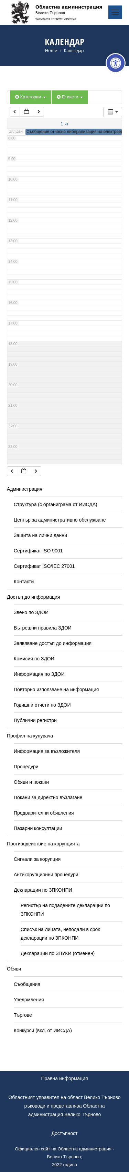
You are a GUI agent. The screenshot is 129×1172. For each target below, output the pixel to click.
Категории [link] (30, 96)
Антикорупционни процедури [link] (46, 874)
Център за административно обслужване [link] (60, 520)
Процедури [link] (26, 766)
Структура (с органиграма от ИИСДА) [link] (55, 504)
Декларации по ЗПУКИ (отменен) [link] (58, 953)
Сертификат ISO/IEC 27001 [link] (44, 566)
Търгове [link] (23, 1015)
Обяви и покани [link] (31, 782)
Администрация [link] (24, 489)
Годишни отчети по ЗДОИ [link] (42, 705)
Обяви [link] (14, 969)
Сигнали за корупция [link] (37, 859)
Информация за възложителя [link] (47, 751)
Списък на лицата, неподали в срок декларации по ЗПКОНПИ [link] (60, 934)
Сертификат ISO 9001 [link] (38, 550)
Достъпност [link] (64, 1133)
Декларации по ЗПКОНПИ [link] (43, 890)
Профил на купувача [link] (30, 735)
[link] (116, 63)
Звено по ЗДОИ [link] (31, 612)
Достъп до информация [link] (33, 597)
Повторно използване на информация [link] (56, 689)
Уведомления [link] (29, 999)
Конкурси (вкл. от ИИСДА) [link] (43, 1030)
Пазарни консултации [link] (38, 828)
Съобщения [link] (27, 984)
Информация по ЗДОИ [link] (39, 674)
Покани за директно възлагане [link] (48, 797)
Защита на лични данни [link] (40, 535)
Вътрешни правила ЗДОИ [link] (43, 628)
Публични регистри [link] (35, 720)
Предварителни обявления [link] (44, 813)
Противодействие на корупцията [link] (43, 843)
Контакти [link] (24, 581)
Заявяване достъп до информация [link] (53, 643)
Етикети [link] (70, 96)
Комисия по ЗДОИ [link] (34, 658)
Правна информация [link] (64, 1078)
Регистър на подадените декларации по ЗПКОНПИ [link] (65, 910)
